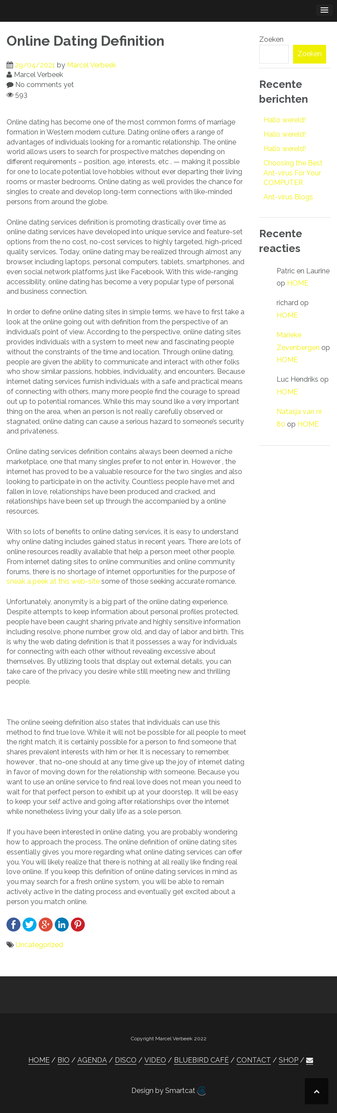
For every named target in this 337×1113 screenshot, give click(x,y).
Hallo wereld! (285, 120)
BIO (63, 1060)
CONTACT (254, 1060)
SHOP (288, 1060)
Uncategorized (39, 945)
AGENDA (92, 1060)
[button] (309, 1060)
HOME (297, 283)
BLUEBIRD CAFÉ (201, 1060)
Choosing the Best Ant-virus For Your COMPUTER (293, 173)
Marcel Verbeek (91, 65)
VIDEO (155, 1060)
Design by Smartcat (168, 1091)
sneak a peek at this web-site (53, 581)
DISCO (126, 1060)
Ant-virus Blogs (288, 197)
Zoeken (271, 39)
